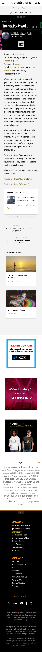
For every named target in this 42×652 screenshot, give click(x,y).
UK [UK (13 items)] (18, 502)
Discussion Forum (19, 535)
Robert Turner (19, 34)
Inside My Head (18, 54)
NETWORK (17, 522)
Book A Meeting (18, 583)
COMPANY (17, 558)
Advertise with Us (19, 564)
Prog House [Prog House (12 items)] (32, 493)
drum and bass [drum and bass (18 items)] (35, 470)
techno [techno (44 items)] (30, 498)
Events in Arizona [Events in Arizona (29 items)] (11, 476)
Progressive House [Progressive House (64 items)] (14, 495)
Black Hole (9, 70)
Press (14, 568)
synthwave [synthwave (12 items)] (23, 499)
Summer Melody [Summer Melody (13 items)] (15, 499)
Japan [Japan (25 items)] (28, 485)
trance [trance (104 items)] (13, 501)
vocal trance (30, 217)
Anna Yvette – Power (16, 310)
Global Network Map (20, 538)
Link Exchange (18, 544)
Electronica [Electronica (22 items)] (24, 473)
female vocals (14, 217)
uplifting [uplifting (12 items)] (21, 502)
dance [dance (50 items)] (32, 467)
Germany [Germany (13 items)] (18, 485)
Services (15, 561)
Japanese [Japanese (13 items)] (34, 485)
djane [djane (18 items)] (28, 470)
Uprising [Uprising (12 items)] (26, 502)
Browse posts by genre (20, 8)
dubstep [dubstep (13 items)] (5, 473)
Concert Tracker (18, 541)
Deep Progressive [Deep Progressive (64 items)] (16, 470)
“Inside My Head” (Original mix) (18, 179)
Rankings (16, 550)
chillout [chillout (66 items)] (21, 467)
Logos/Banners (18, 547)
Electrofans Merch (22, 529)
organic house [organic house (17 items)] (19, 493)
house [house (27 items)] (23, 485)
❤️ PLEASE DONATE (21, 526)
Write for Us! (17, 580)
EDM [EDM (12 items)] (9, 473)
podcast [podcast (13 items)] (26, 493)
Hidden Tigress (11, 61)
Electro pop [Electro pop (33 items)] (34, 473)
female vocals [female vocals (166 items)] (13, 482)
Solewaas (17, 64)
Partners (15, 571)
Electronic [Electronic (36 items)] (15, 473)
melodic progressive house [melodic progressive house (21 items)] (20, 490)
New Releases (7, 21)
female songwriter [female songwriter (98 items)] (25, 478)
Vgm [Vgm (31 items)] (31, 502)
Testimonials (17, 574)
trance (23, 217)
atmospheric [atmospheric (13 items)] (7, 467)
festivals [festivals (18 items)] (12, 485)
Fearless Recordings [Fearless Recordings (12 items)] (24, 476)
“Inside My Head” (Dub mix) (16, 184)
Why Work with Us (19, 577)
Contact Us (16, 586)
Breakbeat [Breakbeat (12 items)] (14, 467)
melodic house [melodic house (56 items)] (16, 487)
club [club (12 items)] (27, 467)
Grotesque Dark (17, 67)
